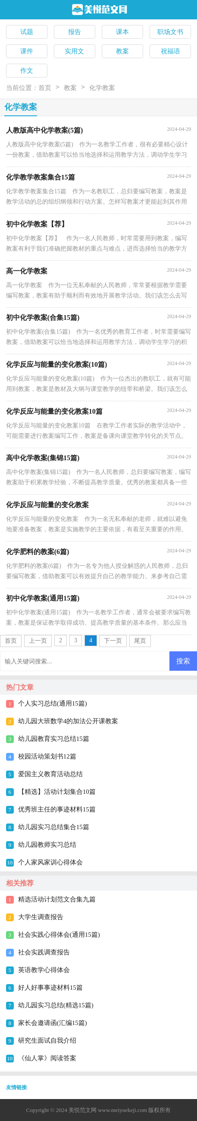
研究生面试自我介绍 (47, 1040)
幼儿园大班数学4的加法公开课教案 (68, 721)
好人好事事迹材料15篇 (50, 987)
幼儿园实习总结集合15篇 (53, 827)
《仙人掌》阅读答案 (47, 1058)
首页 (44, 87)
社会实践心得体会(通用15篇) (59, 934)
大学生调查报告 (40, 917)
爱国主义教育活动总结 (50, 774)
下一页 (113, 641)
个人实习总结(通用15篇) (52, 703)
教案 (70, 87)
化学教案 (102, 87)
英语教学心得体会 (44, 969)
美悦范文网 (83, 1110)
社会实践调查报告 (44, 952)
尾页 (140, 641)
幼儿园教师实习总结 (47, 844)
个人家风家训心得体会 (50, 862)
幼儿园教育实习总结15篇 (53, 738)
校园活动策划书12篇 (47, 756)
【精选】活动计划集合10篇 (57, 791)
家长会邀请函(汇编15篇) (52, 1022)
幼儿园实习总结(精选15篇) (56, 1005)
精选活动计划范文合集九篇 (57, 899)
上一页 (38, 641)
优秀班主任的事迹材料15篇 (57, 809)
